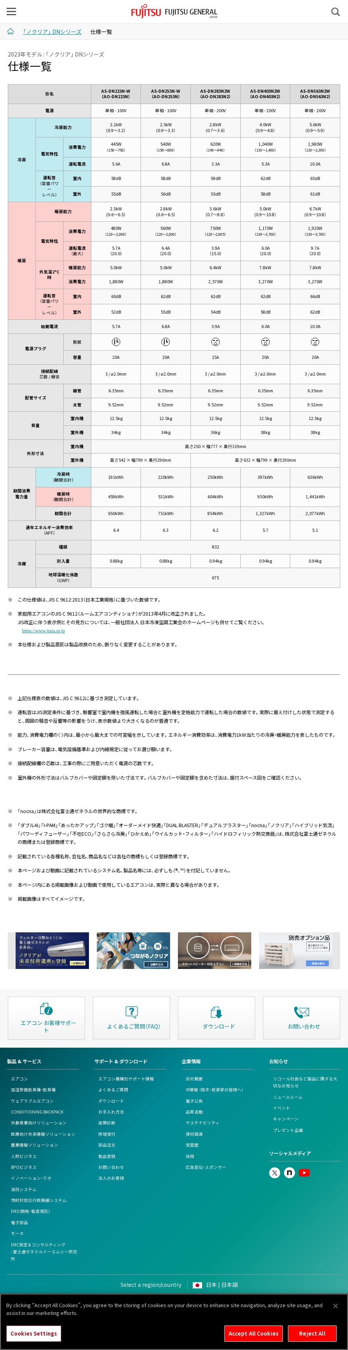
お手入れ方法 (111, 1112)
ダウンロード (111, 1101)
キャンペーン (285, 1119)
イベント (281, 1108)
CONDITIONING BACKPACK (37, 1112)
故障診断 (106, 1123)
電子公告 (194, 1101)
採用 (190, 1156)
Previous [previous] (12, 950)
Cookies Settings (34, 1337)
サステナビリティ (203, 1123)
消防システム (24, 1189)
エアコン (19, 1079)
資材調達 (194, 1134)
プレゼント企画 (288, 1130)
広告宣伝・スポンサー (206, 1167)
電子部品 (19, 1222)
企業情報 (191, 1061)
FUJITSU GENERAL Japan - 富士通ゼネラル (174, 11)
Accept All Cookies (254, 1337)
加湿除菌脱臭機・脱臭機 (33, 1089)
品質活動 (194, 1112)
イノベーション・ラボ (31, 1178)
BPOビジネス (24, 1167)
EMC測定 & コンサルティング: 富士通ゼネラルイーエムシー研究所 (44, 1252)
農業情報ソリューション (34, 1145)
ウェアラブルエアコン (32, 1101)
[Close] (335, 1310)
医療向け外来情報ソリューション (43, 1134)
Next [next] (336, 950)
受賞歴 (192, 1145)
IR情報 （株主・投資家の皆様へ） (214, 1089)
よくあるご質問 (113, 1089)
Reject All (312, 1337)
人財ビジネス (24, 1156)
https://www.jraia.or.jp (43, 630)
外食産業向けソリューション (39, 1123)
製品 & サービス (24, 1061)
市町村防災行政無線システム (39, 1200)
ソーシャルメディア (290, 1153)
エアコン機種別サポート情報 (126, 1079)
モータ (17, 1233)
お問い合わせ (111, 1167)
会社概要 (194, 1079)
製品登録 (106, 1156)
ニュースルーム (288, 1097)
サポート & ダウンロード (120, 1061)
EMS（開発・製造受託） (30, 1211)
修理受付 (106, 1134)
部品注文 (106, 1145)
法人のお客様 (111, 1178)
